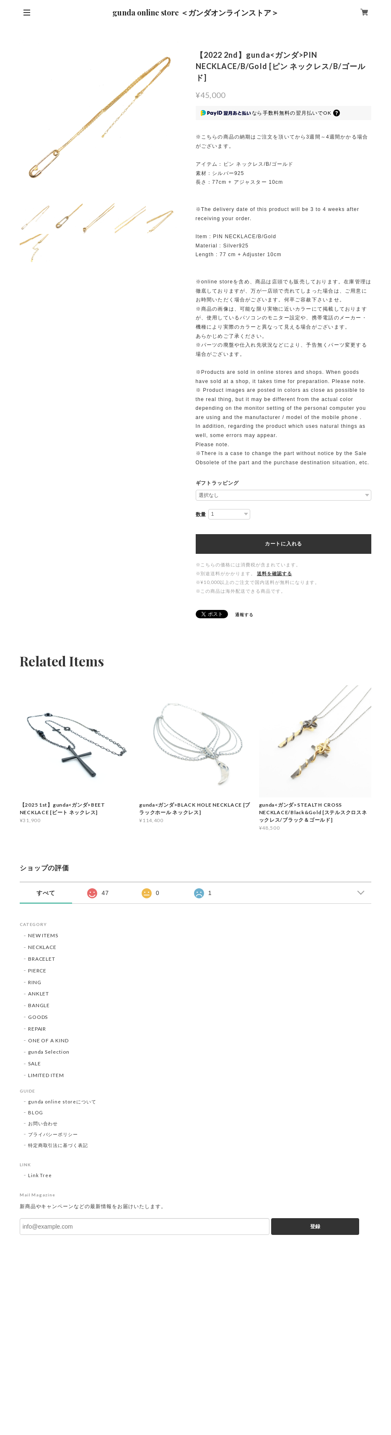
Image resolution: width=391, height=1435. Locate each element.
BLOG (35, 1112)
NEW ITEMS (43, 935)
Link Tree (40, 1175)
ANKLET (38, 993)
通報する (244, 614)
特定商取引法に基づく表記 (58, 1145)
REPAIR (37, 1029)
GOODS (38, 1017)
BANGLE (39, 1005)
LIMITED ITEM (46, 1075)
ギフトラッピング (217, 483)
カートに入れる (283, 544)
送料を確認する (274, 573)
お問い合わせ (43, 1123)
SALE (34, 1063)
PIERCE (37, 970)
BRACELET (42, 959)
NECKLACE (42, 947)
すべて (45, 893)
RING (34, 982)
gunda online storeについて (62, 1101)
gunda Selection (49, 1052)
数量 (201, 514)
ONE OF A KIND (48, 1040)
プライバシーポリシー (53, 1134)
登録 (315, 1226)
